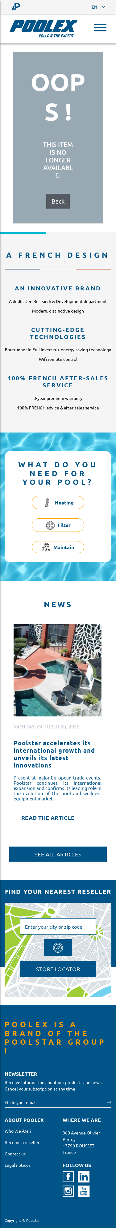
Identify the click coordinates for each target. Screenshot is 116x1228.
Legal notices (18, 1165)
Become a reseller (22, 1142)
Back (58, 201)
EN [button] (94, 7)
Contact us (15, 1153)
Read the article (48, 817)
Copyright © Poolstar (22, 1220)
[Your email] (56, 1102)
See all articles (58, 854)
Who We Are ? (18, 1131)
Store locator (58, 969)
